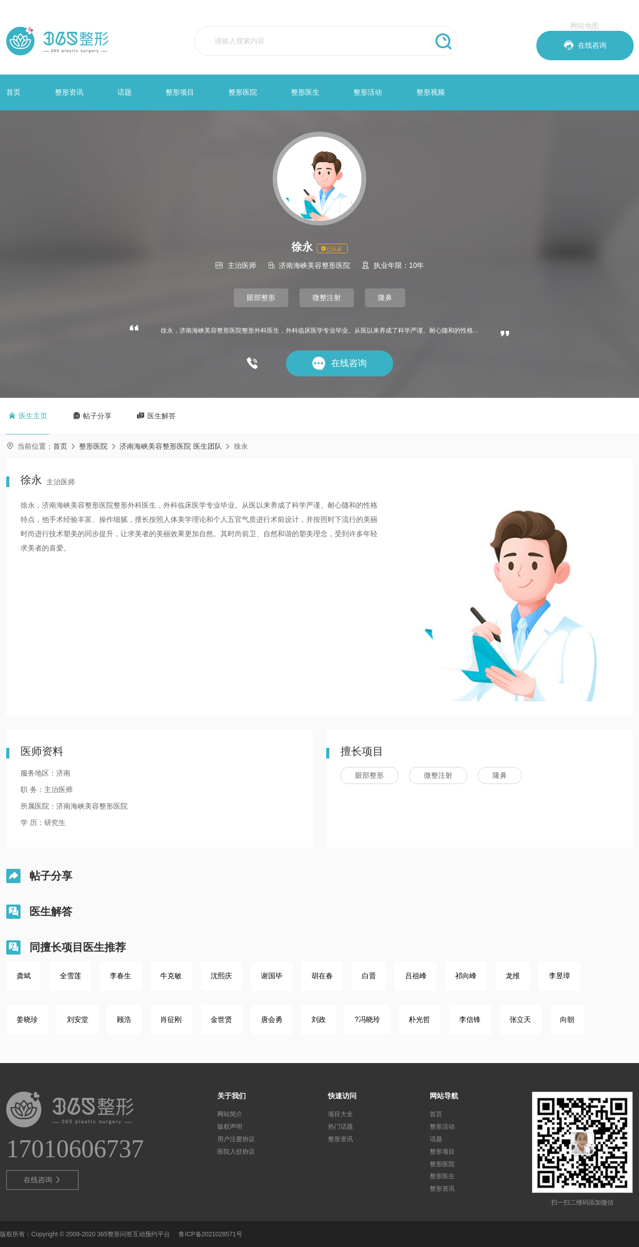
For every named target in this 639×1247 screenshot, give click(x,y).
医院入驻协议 (236, 1151)
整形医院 (242, 92)
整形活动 (367, 92)
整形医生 (305, 92)
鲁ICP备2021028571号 (210, 1234)
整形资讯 (69, 92)
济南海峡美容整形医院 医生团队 (170, 446)
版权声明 (229, 1126)
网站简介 (229, 1114)
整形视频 (430, 92)
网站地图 (584, 25)
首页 (13, 92)
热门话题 (340, 1126)
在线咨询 (43, 1180)
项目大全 (340, 1114)
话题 (124, 92)
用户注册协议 (236, 1139)
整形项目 (180, 92)
